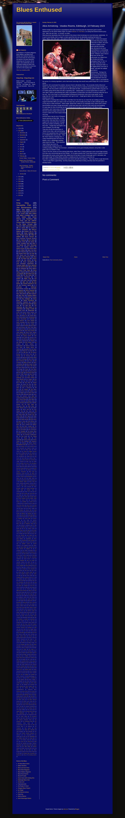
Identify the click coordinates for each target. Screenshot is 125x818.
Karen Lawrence (25, 577)
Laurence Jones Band (28, 396)
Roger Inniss (33, 417)
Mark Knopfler (31, 605)
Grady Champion (31, 540)
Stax (17, 679)
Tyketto (33, 739)
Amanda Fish (32, 454)
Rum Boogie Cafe (25, 654)
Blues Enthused (39, 9)
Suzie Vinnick (19, 692)
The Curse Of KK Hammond (27, 704)
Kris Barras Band (30, 392)
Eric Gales (31, 240)
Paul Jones (29, 411)
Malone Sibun (31, 401)
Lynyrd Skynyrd (31, 598)
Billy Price (23, 469)
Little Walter (24, 595)
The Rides (32, 718)
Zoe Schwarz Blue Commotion (28, 753)
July (21, 144)
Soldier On (18, 676)
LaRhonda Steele (27, 394)
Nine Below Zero (30, 273)
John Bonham (19, 570)
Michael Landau (31, 610)
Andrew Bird (29, 456)
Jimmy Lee (34, 565)
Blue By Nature (31, 473)
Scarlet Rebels (25, 664)
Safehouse (19, 349)
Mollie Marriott (20, 407)
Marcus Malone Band (21, 605)
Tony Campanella (28, 734)
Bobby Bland (32, 478)
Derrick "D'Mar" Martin (21, 374)
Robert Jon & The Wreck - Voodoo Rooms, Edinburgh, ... (27, 162)
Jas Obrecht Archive (23, 792)
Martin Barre (29, 402)
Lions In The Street (31, 592)
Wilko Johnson (19, 749)
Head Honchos (19, 548)
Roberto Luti (33, 645)
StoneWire (32, 684)
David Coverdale (20, 322)
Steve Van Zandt (27, 303)
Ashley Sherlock (20, 461)
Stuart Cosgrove (29, 686)
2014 (19, 195)
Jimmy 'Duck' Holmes (31, 332)
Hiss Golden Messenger (27, 550)
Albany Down (28, 449)
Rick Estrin (19, 347)
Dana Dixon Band (20, 505)
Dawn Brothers (19, 510)
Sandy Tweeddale (20, 662)
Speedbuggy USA (32, 676)
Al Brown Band (32, 357)
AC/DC (18, 312)
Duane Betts (27, 518)
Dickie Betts (30, 515)
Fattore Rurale (31, 528)
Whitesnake (31, 310)
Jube (23, 575)
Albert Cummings (22, 359)
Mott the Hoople (20, 620)
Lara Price (32, 585)
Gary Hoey (27, 382)
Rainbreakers (19, 345)
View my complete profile (23, 70)
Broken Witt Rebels (31, 365)
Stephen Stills (24, 679)
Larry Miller (25, 587)
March (21, 153)
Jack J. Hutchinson (27, 387)
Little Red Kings (28, 593)
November (23, 135)
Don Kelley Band (31, 516)
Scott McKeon (31, 421)
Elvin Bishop (26, 325)
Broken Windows (20, 483)
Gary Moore (33, 325)
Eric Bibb (34, 525)
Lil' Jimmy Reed (22, 399)
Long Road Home (32, 595)
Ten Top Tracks (27, 275)
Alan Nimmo (27, 260)
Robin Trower (25, 417)
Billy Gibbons (28, 313)
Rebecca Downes (30, 345)
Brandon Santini (23, 481)
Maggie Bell (22, 600)
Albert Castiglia (25, 215)
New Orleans (28, 342)
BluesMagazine (29, 476)
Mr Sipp (28, 407)
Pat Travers (26, 630)
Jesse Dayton (19, 332)
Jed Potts (31, 253)
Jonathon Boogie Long (26, 573)
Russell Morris (33, 654)
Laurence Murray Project (22, 397)
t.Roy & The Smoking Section (29, 754)
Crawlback (24, 501)
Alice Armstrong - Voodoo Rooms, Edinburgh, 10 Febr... (26, 167)
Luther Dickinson (26, 257)
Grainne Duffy (19, 541)
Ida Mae (20, 553)
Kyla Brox (18, 394)
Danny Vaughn (31, 508)
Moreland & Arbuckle (23, 619)
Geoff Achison (21, 327)
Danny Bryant (33, 370)
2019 (19, 183)
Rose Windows (28, 650)
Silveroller (18, 422)
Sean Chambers (21, 666)
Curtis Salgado (30, 320)
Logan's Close (30, 292)
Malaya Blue (29, 600)
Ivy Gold (33, 553)
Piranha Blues (33, 412)
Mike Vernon (25, 615)
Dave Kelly (20, 372)
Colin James (25, 496)
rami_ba (65, 809)
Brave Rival (32, 481)
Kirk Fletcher (31, 272)
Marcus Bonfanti (20, 402)
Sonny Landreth (26, 424)
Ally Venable (32, 453)
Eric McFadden (21, 526)
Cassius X (18, 486)
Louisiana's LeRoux (22, 597)
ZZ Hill (17, 753)
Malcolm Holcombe (21, 401)
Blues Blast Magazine (23, 769)
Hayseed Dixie (32, 547)
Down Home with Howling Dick (26, 778)
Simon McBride (33, 672)
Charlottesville (19, 491)
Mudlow (33, 340)
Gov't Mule (23, 329)
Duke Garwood (20, 375)
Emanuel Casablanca (25, 525)
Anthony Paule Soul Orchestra (28, 459)
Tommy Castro (27, 439)
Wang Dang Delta (27, 744)
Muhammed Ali (19, 622)
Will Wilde (28, 749)
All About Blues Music (23, 763)
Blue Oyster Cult (31, 364)
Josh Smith (24, 337)
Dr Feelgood (19, 518)
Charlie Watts (19, 489)
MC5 (17, 600)
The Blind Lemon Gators (27, 701)
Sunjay (32, 687)
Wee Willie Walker (26, 746)
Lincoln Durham (21, 592)
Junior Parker (29, 575)
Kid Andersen (20, 292)
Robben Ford (21, 297)
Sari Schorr (31, 241)
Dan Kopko (32, 503)
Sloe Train (20, 674)
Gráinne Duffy (31, 329)
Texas (31, 696)
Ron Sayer (23, 649)
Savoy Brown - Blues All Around (27, 171)
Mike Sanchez (21, 614)
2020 (19, 181)
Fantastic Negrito (21, 265)
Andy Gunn (29, 360)
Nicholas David (25, 625)
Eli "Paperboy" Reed (28, 523)
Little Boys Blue (19, 593)
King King (22, 203)
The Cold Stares (22, 429)
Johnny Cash (24, 391)
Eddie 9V (18, 325)
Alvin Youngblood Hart (21, 454)
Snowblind (32, 674)
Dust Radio (26, 520)
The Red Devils (23, 436)
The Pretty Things (22, 716)
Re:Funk (30, 635)
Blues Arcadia (25, 474)
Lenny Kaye (33, 397)
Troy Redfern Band (20, 738)
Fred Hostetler (19, 533)
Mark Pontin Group (20, 607)
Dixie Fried (32, 374)
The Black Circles (20, 699)
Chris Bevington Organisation (25, 263)
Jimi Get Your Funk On (29, 563)
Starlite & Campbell (30, 677)
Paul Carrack (33, 630)
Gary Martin (29, 535)
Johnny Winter (29, 572)
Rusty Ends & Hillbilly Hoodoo (25, 655)
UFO (17, 741)
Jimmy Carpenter (30, 290)
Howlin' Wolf (19, 330)
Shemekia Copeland (22, 302)
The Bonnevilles (25, 702)
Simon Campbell (32, 671)
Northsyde (29, 627)
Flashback (29, 219)
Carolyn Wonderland (30, 317)
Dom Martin (31, 324)
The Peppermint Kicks (31, 714)
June (21, 146)
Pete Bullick (28, 632)
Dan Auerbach (25, 503)
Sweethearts (33, 692)
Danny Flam (23, 508)
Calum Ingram (21, 367)
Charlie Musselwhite (21, 318)
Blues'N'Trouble (20, 365)
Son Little (25, 676)
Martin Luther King (25, 609)
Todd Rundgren (19, 731)
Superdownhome (20, 689)
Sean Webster (29, 233)
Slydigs (26, 674)
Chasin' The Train (28, 491)
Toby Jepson (28, 728)
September (23, 139)
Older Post (105, 257)
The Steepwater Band (28, 721)
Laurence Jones (20, 241)
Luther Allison (31, 399)
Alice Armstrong (51, 170)
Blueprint (18, 474)
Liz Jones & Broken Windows (26, 228)
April (21, 151)
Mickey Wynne (27, 612)
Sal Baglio (23, 659)
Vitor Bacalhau (23, 743)
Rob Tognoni (28, 416)
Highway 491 (29, 548)
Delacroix (23, 513)
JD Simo (18, 555)
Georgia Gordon (31, 536)
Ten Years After (25, 696)
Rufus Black (29, 652)
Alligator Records (32, 451)
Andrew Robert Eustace (28, 312)
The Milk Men (24, 352)
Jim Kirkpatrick (22, 268)
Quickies (33, 210)
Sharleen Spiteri (28, 669)
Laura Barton (32, 587)
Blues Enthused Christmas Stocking (26, 238)
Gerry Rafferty (19, 538)
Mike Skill (29, 614)
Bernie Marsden (29, 236)
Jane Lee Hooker (31, 560)
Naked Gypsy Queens (30, 622)
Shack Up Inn (19, 669)
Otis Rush (23, 629)
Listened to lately (30, 226)
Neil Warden (19, 342)
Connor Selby (25, 500)
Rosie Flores (33, 419)
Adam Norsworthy (20, 448)
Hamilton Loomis (26, 543)
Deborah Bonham (28, 511)
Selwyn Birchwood (28, 300)
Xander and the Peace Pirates (28, 751)
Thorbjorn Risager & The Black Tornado (26, 223)
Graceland (24, 540)
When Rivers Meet (31, 248)
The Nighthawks (20, 712)
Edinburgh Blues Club (24, 780)
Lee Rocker (27, 588)
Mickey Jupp (19, 612)
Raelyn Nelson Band (21, 635)
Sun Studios (25, 687)
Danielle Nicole (22, 253)
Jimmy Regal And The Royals (25, 334)
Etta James (29, 526)
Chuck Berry (32, 493)
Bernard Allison (24, 466)
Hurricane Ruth (33, 552)
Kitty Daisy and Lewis (30, 583)
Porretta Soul (31, 414)
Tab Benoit (20, 694)
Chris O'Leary (24, 493)
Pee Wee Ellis (21, 632)
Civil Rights (18, 495)
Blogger (77, 809)
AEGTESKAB (32, 446)
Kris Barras (18, 585)
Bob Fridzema (22, 251)
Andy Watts (24, 458)
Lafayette (26, 585)
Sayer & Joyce (22, 421)
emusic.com (19, 754)
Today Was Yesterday (29, 729)
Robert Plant (29, 644)
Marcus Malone (22, 796)
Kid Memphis (23, 580)
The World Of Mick (30, 724)
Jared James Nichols (30, 330)
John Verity (34, 570)
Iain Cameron (22, 50)
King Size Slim (29, 582)
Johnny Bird (21, 572)
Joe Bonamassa (23, 207)
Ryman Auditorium (31, 657)
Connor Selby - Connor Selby (27, 158)
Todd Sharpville (29, 731)
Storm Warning (19, 686)
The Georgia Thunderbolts (29, 706)
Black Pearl (31, 471)
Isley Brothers (26, 553)
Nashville (18, 624)
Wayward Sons (20, 310)
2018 (19, 186)
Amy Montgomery (20, 456)
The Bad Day (26, 305)
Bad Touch (19, 313)
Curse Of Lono (32, 251)
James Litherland (20, 560)
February (22, 156)
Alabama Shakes (31, 448)
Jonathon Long (32, 391)
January (22, 174)
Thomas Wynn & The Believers (24, 726)
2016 (19, 190)
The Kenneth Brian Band (29, 711)
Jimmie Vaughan (20, 565)
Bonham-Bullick (26, 479)
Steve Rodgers (25, 682)
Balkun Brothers (27, 362)
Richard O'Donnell (20, 639)
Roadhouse (23, 642)
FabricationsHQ (22, 784)
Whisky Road (24, 748)
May (21, 149)
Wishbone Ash (21, 444)
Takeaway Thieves (28, 694)
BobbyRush (18, 479)
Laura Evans (19, 588)
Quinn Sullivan (29, 344)
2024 (19, 128)
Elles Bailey (32, 213)
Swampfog (26, 692)
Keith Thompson (28, 578)
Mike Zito (20, 210)
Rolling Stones (30, 347)
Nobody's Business (20, 627)
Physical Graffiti (21, 634)
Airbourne (24, 357)
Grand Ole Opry (27, 384)
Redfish (18, 275)
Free (24, 381)
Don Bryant (23, 516)
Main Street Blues (21, 293)
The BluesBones (32, 427)
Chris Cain (29, 367)
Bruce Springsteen (28, 262)
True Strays (30, 738)
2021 (19, 179)
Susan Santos (25, 691)
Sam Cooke (30, 659)
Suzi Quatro (32, 691)
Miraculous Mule (20, 406)
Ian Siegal (22, 212)
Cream (26, 369)
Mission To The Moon (78, 31)
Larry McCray (24, 339)
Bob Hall (24, 478)
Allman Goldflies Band (23, 453)
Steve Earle (29, 681)
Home (75, 257)
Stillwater (26, 684)
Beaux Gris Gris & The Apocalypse (29, 463)
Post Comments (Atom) (56, 260)
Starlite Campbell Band (22, 243)
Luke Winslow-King (20, 598)
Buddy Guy (24, 315)
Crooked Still (32, 501)
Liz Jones (22, 228)
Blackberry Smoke (20, 473)
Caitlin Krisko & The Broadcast (28, 484)
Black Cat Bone (32, 250)
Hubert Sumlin (25, 552)
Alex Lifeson (32, 359)
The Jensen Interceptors (27, 432)
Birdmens (30, 469)
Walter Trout (27, 278)
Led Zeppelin (19, 273)
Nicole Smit (26, 409)
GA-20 (29, 381)
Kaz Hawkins (19, 578)
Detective (30, 513)
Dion (24, 324)
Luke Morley (32, 597)
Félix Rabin (27, 533)
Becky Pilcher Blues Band (24, 464)
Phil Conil (34, 632)
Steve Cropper (28, 426)
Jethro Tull (29, 562)
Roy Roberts (22, 652)
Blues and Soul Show (23, 767)
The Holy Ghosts (20, 707)
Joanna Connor (27, 335)
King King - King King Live (25, 78)
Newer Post (46, 257)
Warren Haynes (32, 443)
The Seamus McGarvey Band (23, 719)
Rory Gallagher (26, 298)
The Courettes (21, 431)
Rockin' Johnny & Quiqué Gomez (25, 647)
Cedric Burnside (27, 486)
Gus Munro (30, 541)
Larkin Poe (18, 587)
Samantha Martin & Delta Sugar (28, 661)
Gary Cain (34, 533)
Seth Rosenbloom (31, 667)
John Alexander (31, 568)
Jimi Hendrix (25, 389)
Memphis (26, 340)
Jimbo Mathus (32, 268)
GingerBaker (28, 538)
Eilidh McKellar (20, 379)
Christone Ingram (26, 285)
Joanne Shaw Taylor (24, 270)
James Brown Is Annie (29, 558)
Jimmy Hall (27, 565)
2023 (19, 130)
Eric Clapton (29, 379)
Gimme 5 (19, 226)
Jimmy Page (20, 567)
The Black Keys (25, 258)
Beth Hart (25, 282)
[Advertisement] (75, 240)
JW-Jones (33, 288)
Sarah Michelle (29, 662)
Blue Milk (57, 170)
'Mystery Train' (24, 446)
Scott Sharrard (33, 664)
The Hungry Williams (21, 709)
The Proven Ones (27, 354)
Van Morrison (27, 355)
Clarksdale (31, 318)
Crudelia (18, 503)
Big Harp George (20, 468)
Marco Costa (32, 602)
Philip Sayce (25, 412)
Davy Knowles (31, 322)
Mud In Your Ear (31, 620)
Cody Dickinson (20, 320)
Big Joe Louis (28, 468)
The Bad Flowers (31, 697)
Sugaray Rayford (29, 246)
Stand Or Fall (21, 677)
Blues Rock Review (23, 774)
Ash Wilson (22, 250)
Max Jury (23, 610)
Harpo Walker (24, 547)
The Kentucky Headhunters (29, 434)
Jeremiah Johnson (20, 562)
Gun (25, 541)
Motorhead (32, 619)
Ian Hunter (33, 267)
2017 (19, 188)
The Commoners (32, 429)
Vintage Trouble (30, 308)
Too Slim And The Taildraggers (28, 736)
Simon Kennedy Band (23, 672)
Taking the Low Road (27, 350)
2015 (19, 193)
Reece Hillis (19, 416)
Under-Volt (29, 741)
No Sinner (32, 625)
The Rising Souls (22, 235)
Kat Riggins (21, 392)
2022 (19, 176)
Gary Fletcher (21, 535)
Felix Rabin (27, 530)
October (22, 137)
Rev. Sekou (32, 637)
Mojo (35, 617)
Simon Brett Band (24, 671)
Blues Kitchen (21, 476)
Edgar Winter (27, 521)
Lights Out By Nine (32, 590)
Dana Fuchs (29, 505)
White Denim (32, 748)
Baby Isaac (28, 461)
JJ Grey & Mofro (25, 555)
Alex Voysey (24, 451)
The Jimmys (30, 709)
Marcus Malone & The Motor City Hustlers (25, 604)
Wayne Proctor (20, 248)
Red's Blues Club (24, 637)
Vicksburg (24, 443)
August (22, 142)
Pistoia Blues (21, 414)
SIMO (17, 659)
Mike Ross (21, 295)
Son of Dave (27, 422)
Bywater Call (28, 483)
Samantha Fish (23, 205)
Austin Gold (26, 280)
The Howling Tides (30, 707)
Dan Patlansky (22, 240)
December (23, 132)
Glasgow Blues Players (24, 788)
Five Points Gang (25, 531)
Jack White (19, 557)
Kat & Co (33, 577)
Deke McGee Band (30, 372)
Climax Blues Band (28, 495)
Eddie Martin (30, 375)
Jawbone (20, 290)
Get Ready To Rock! (23, 786)
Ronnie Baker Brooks (23, 419)
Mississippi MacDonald (27, 617)
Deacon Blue (29, 510)
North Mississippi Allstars (24, 798)
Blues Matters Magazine (24, 772)
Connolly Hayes (33, 496)
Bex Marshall (32, 466)
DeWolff (18, 324)
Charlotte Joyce (30, 489)
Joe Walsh (23, 568)
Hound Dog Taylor (26, 386)
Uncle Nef (23, 741)
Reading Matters (31, 295)
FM (24, 528)
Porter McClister (31, 634)
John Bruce (27, 570)
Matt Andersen (32, 293)
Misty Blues (31, 406)
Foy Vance (32, 531)
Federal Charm (19, 530)
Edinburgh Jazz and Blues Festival (25, 377)
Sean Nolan (29, 666)
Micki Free (34, 612)
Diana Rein (23, 515)
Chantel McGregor (30, 488)
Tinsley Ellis (27, 438)
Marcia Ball (25, 602)
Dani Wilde (25, 370)
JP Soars (33, 555)
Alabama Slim (19, 449)
